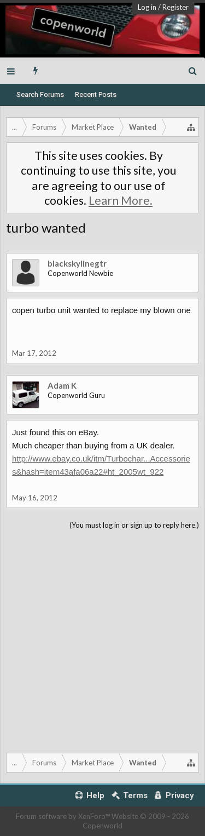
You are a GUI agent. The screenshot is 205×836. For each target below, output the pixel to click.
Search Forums (40, 94)
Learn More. (121, 200)
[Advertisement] (102, 639)
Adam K (62, 385)
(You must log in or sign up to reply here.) (134, 525)
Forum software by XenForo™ (64, 816)
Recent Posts (95, 94)
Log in (147, 7)
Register (175, 7)
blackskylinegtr (77, 263)
